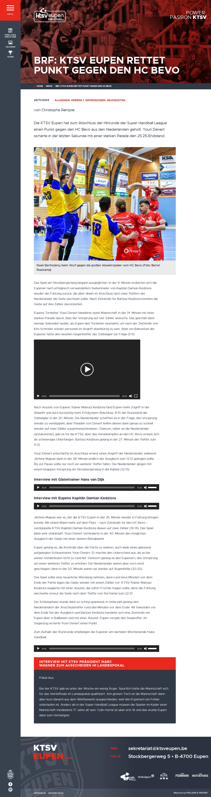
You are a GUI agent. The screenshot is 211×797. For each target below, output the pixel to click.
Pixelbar (191, 793)
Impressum (40, 793)
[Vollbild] (136, 396)
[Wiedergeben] (38, 396)
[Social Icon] (10, 33)
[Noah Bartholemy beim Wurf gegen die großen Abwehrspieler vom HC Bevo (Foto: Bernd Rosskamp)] (117, 211)
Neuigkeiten (116, 100)
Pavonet (203, 793)
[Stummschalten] (130, 396)
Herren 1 (77, 100)
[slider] (84, 396)
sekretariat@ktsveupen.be (157, 748)
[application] (87, 369)
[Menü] (10, 10)
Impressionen (95, 100)
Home (40, 86)
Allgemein (62, 100)
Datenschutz (55, 793)
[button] (87, 369)
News (49, 86)
